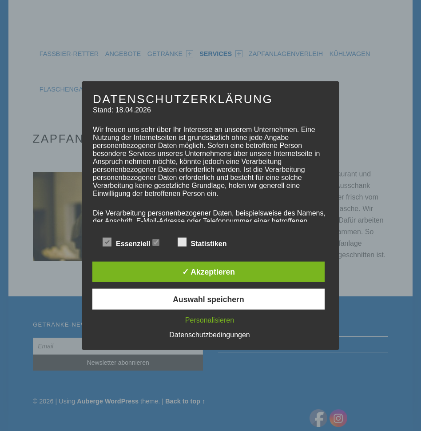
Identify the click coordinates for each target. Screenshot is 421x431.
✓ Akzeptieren (208, 271)
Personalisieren (209, 319)
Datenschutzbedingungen (209, 334)
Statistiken (207, 242)
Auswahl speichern (208, 299)
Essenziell (131, 242)
